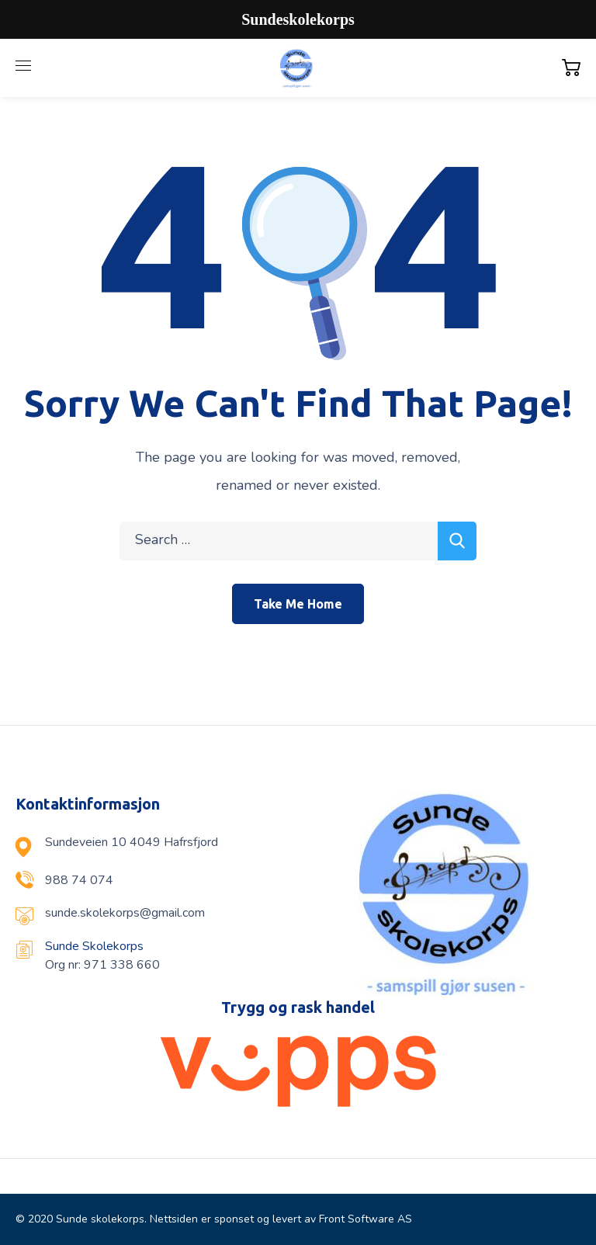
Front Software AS (365, 1219)
